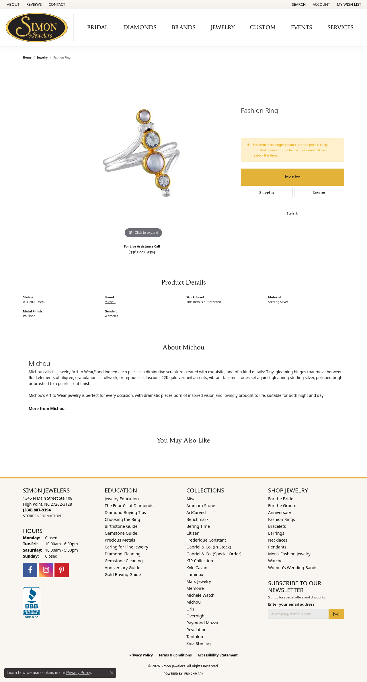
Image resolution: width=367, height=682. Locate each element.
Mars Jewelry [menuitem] (198, 581)
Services (340, 27)
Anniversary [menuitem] (279, 512)
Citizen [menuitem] (193, 533)
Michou (110, 302)
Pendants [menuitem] (277, 547)
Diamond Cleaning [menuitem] (122, 554)
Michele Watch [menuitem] (200, 595)
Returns (319, 192)
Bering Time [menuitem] (198, 526)
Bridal (97, 27)
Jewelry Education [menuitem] (122, 498)
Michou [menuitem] (193, 602)
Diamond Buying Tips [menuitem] (125, 512)
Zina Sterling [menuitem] (198, 643)
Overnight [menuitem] (196, 616)
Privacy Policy (141, 655)
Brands (184, 27)
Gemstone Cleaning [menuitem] (124, 560)
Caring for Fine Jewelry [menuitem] (126, 547)
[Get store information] (42, 515)
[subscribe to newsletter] (336, 614)
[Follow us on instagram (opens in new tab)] (46, 570)
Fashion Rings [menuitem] (281, 519)
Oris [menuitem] (190, 609)
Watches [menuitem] (276, 560)
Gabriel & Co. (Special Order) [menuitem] (213, 554)
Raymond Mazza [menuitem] (202, 622)
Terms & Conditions (175, 655)
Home (27, 57)
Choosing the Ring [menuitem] (122, 519)
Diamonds (140, 27)
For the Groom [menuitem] (282, 505)
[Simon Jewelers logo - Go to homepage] (38, 27)
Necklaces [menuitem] (277, 540)
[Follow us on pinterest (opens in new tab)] (61, 570)
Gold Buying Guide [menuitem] (123, 574)
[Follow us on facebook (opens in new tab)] (30, 570)
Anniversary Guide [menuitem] (122, 567)
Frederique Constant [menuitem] (206, 540)
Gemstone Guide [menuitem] (121, 533)
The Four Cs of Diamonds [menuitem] (129, 505)
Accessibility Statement (218, 655)
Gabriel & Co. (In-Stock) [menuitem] (208, 547)
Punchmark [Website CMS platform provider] (194, 674)
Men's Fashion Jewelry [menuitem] (289, 554)
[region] (143, 153)
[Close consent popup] (111, 673)
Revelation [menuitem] (196, 629)
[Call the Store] (37, 510)
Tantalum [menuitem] (195, 636)
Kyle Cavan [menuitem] (196, 567)
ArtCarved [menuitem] (196, 512)
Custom (263, 27)
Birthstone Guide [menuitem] (121, 526)
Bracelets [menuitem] (277, 526)
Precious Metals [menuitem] (120, 540)
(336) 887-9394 (141, 251)
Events (301, 27)
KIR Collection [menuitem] (199, 560)
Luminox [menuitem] (194, 574)
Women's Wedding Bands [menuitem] (292, 567)
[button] (298, 4)
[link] (12, 4)
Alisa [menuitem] (191, 498)
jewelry (42, 57)
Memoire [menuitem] (195, 588)
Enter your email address (291, 604)
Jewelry (223, 27)
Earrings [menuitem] (276, 533)
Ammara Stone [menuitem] (200, 505)
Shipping (266, 192)
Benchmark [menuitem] (197, 519)
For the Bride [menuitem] (280, 498)
